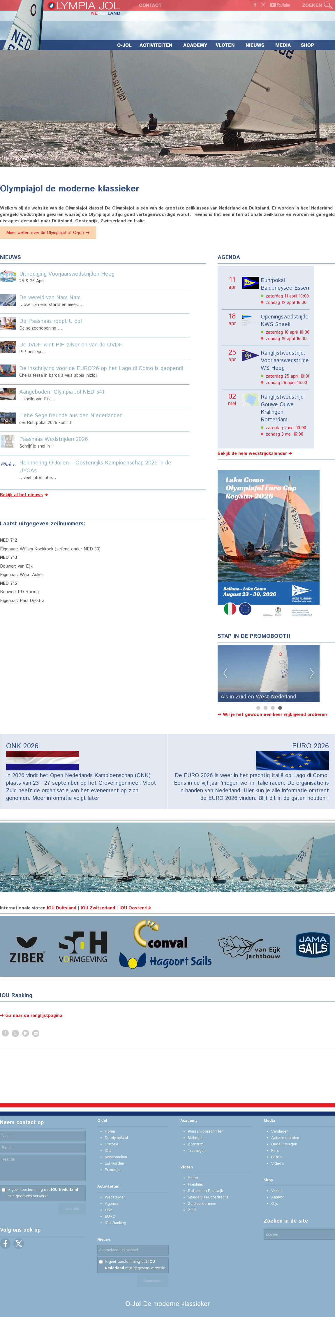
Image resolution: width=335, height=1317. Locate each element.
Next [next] (312, 673)
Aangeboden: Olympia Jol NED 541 (61, 392)
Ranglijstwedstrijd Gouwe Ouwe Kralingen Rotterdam (282, 408)
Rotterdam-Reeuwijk (205, 1191)
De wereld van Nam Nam (50, 298)
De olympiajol (116, 1138)
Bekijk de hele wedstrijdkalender (252, 453)
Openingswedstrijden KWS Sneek (285, 320)
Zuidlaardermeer (202, 1204)
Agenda (111, 1204)
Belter (193, 1178)
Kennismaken (116, 1157)
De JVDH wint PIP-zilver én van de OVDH (71, 345)
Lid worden (114, 1163)
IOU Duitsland (61, 908)
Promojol (113, 1170)
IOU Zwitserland (98, 908)
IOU (108, 1151)
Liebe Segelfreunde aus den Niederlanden (71, 416)
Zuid (192, 1210)
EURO (110, 1216)
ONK (109, 1210)
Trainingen (197, 1151)
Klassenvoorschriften (205, 1131)
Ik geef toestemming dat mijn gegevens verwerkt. (43, 1193)
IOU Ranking (115, 1223)
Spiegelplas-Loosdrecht (208, 1197)
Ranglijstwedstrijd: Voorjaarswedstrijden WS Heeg (285, 360)
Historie (111, 1144)
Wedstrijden (115, 1197)
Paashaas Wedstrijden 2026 (53, 439)
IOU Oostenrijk (135, 908)
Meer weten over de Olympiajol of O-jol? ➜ (48, 233)
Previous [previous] (225, 673)
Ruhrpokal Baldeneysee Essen (285, 284)
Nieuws (104, 1239)
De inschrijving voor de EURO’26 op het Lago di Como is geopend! (101, 368)
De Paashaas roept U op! (50, 321)
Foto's (276, 1157)
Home (110, 1131)
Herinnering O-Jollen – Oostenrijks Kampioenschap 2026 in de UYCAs (95, 467)
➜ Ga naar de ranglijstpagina (31, 1016)
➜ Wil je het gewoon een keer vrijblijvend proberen (272, 715)
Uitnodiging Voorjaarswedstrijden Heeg (66, 274)
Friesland (195, 1184)
